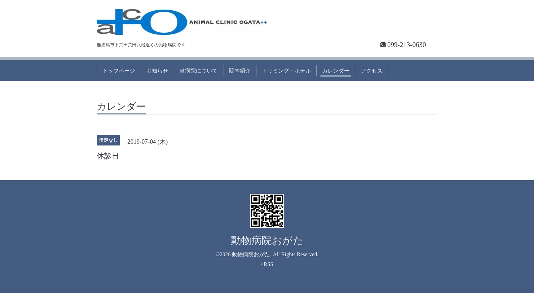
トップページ (119, 71)
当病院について (198, 71)
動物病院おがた (267, 240)
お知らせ (157, 71)
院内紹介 (240, 71)
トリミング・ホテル (286, 71)
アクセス (371, 71)
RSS (268, 264)
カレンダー (335, 71)
